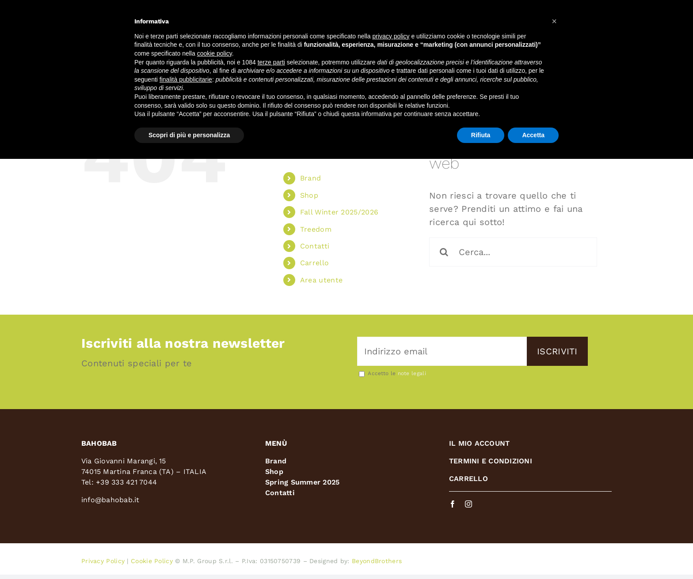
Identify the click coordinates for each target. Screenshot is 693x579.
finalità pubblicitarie (186, 79)
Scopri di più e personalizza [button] (189, 135)
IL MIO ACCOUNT (479, 443)
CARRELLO (468, 478)
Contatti (314, 246)
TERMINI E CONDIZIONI (490, 461)
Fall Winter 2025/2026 (339, 212)
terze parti (271, 62)
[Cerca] (443, 252)
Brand (310, 178)
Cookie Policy (152, 560)
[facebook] (452, 504)
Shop (309, 195)
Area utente (321, 280)
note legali (412, 373)
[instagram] (468, 504)
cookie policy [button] (214, 53)
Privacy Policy (103, 560)
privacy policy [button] (391, 36)
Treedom (315, 229)
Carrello (314, 263)
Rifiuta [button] (481, 135)
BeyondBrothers (377, 560)
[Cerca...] (513, 252)
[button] (554, 21)
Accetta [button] (533, 135)
